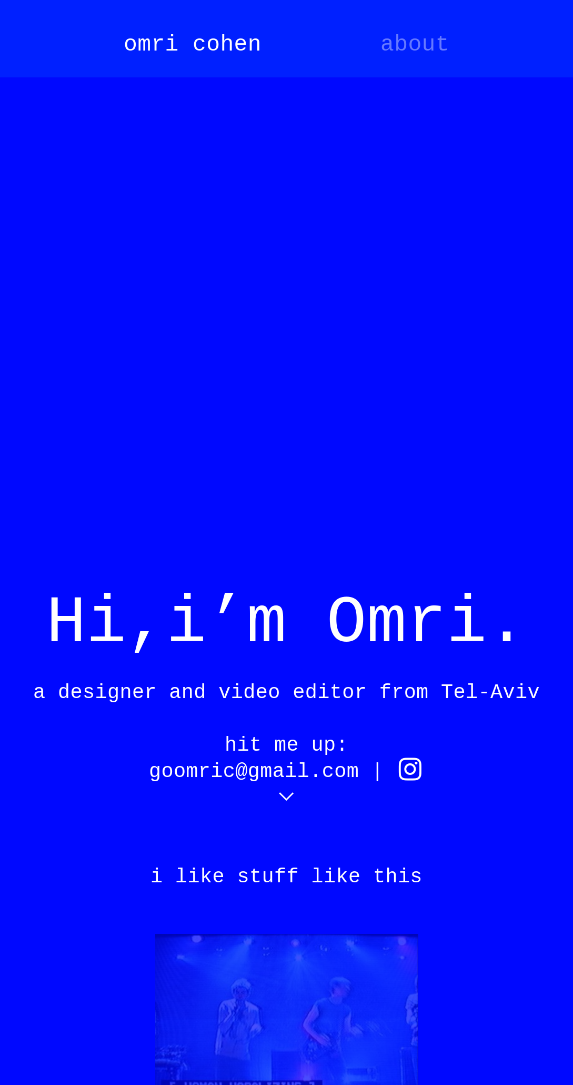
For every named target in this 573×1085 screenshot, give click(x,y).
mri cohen (199, 44)
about (414, 44)
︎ (410, 771)
